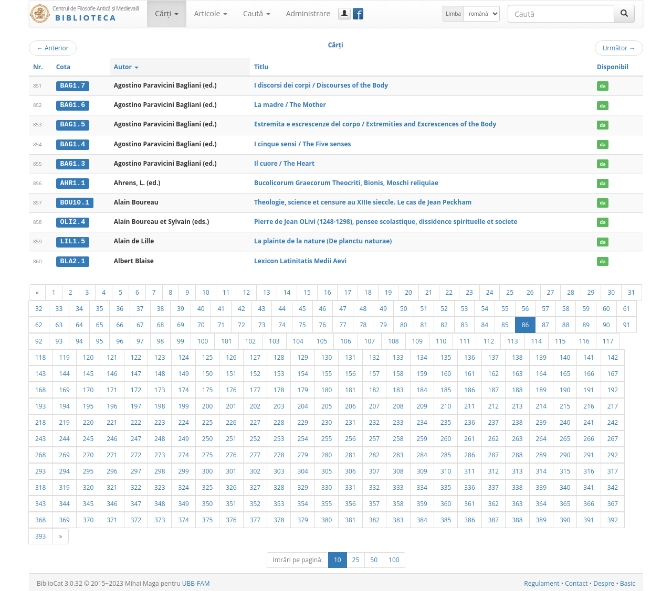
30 (611, 290)
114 (536, 339)
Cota (63, 66)
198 (159, 404)
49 (383, 306)
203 (279, 404)
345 (88, 501)
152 (255, 371)
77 (342, 322)
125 (207, 355)
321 (112, 485)
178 (279, 387)
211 (469, 404)
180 (326, 387)
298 (159, 469)
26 (530, 290)
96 (119, 339)
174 (183, 387)
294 (64, 469)
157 (374, 371)
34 (79, 306)
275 (207, 452)
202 (255, 404)
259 (422, 436)
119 (64, 355)
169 (64, 387)
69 (180, 322)
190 (565, 387)
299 (183, 469)
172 (136, 387)
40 (201, 306)
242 (612, 420)
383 (398, 517)
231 (350, 420)
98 (160, 339)
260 (445, 436)
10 (205, 290)
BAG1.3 (72, 162)
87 (545, 322)
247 (136, 436)
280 (326, 452)
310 (445, 469)
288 (517, 452)
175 (207, 387)
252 (255, 436)
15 (307, 290)
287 (493, 452)
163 (517, 371)
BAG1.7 (72, 85)
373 (159, 517)
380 (326, 517)
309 (422, 469)
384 (422, 517)
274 (183, 452)
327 (255, 485)
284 (422, 452)
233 (398, 420)
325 (207, 485)
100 (202, 339)
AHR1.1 (72, 182)
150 (207, 371)
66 (119, 322)
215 (565, 404)
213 (517, 404)
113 (512, 339)
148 (159, 371)
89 (586, 322)
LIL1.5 (72, 239)
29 (591, 290)
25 (509, 290)
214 (541, 404)
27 (550, 290)
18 (368, 290)
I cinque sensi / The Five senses (302, 142)
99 (180, 339)
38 (160, 306)
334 (422, 485)
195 (88, 404)
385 (445, 517)
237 (493, 420)
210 (445, 404)
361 (469, 501)
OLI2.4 (72, 220)
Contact (576, 581)
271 (112, 452)
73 (262, 322)
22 (449, 290)
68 (160, 322)
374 (183, 517)
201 (231, 404)
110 (441, 339)
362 (493, 501)
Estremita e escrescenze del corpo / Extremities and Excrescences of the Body (375, 124)
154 (302, 371)
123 (159, 355)
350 (207, 501)
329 (302, 485)
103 (274, 339)
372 (136, 517)
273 (159, 452)
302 (255, 469)
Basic (627, 581)
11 (226, 290)
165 (565, 371)
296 (112, 469)
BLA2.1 (72, 259)
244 (64, 436)
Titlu (261, 66)
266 (588, 436)
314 (541, 469)
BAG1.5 (72, 124)
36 (119, 306)
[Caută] (624, 14)
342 (612, 485)
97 (140, 339)
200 (207, 404)
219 (64, 420)
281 (350, 452)
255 (326, 436)
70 (201, 322)
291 (588, 452)
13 (266, 290)
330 (326, 485)
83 (464, 322)
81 (424, 322)
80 (403, 322)
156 (350, 371)
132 (374, 355)
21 (429, 290)
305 (326, 469)
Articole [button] (210, 13)
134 (422, 355)
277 (255, 452)
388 (517, 517)
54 (484, 306)
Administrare (308, 13)
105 (322, 339)
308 (398, 469)
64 (79, 322)
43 (262, 306)
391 (588, 517)
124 (183, 355)
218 (40, 420)
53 (464, 306)
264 (541, 436)
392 (612, 517)
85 (505, 322)
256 (350, 436)
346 (112, 501)
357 (374, 501)
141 (588, 355)
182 (374, 387)
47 (342, 306)
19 (388, 290)
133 (398, 355)
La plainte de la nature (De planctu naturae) (323, 239)
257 (374, 436)
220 (88, 420)
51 (424, 306)
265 (565, 436)
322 (136, 485)
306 (350, 469)
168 (40, 387)
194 (64, 404)
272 (136, 452)
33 (59, 306)
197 (136, 404)
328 (279, 485)
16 (327, 290)
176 (231, 387)
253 (279, 436)
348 (159, 501)
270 (88, 452)
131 (350, 355)
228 (279, 420)
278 (279, 452)
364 (541, 501)
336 (469, 485)
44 (282, 306)
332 (374, 485)
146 (112, 371)
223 (159, 420)
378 (279, 517)
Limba (453, 13)
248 (159, 436)
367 (612, 501)
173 (159, 387)
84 (484, 322)
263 (517, 436)
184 (422, 387)
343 (40, 501)
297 (136, 469)
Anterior (53, 48)
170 (88, 387)
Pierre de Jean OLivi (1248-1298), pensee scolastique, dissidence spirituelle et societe (386, 220)
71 (221, 322)
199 (183, 404)
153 (279, 371)
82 (444, 322)
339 (541, 485)
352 (255, 501)
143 (40, 371)
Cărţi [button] (166, 13)
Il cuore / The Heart (284, 162)
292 (612, 452)
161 (469, 371)
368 (40, 517)
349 (183, 501)
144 (64, 371)
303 (279, 469)
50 (403, 306)
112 (489, 339)
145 (88, 371)
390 (565, 517)
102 (250, 339)
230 (326, 420)
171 (112, 387)
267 (612, 436)
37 (140, 306)
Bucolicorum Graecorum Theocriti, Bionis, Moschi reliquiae (346, 181)
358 (398, 501)
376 (231, 517)
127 (255, 355)
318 (40, 485)
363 (517, 501)
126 (231, 355)
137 (493, 355)
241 (588, 420)
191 (588, 387)
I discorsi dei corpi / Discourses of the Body (321, 85)
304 (302, 469)
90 (606, 322)
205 (326, 404)
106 (345, 339)
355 (326, 501)
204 (302, 404)
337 (493, 485)
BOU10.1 (74, 201)
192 (612, 387)
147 (136, 371)
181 (350, 387)
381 (350, 517)
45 (302, 306)
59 (586, 306)
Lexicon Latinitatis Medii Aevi (300, 258)
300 (207, 469)
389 (541, 517)
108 (393, 339)
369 (64, 517)
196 (112, 404)
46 (323, 306)
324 (183, 485)
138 (517, 355)
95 (99, 339)
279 (302, 452)
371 (112, 517)
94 (79, 339)
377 (255, 517)
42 (241, 306)
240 (565, 420)
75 (302, 322)
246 (112, 436)
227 (255, 420)
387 (493, 517)
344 (64, 501)
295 (88, 469)
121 (112, 355)
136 (469, 355)
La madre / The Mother (290, 104)
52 (444, 306)
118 (40, 355)
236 (469, 420)
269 (64, 452)
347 (136, 501)
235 (445, 420)
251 (231, 436)
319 (64, 485)
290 (565, 452)
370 (88, 517)
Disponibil (612, 66)
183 (398, 387)
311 (469, 469)
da (602, 85)
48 (363, 306)
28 (570, 290)
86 (525, 322)
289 (541, 452)
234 (422, 420)
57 (545, 306)
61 (627, 306)
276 (231, 452)
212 (493, 404)
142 (612, 355)
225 (207, 420)
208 (398, 404)
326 (231, 485)
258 (398, 436)
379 (302, 517)
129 (302, 355)
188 (517, 387)
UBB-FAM (196, 581)
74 (282, 322)
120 (88, 355)
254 (302, 436)
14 (287, 290)
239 (541, 420)
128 (279, 355)
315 (565, 469)
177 (255, 387)
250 (207, 436)
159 (422, 371)
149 (183, 371)
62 (39, 322)
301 (231, 469)
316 (588, 469)
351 (231, 501)
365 (565, 501)
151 (231, 371)
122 (136, 355)
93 (59, 339)
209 (422, 404)
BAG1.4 (72, 143)
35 (99, 306)
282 (374, 452)
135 (445, 355)
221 (112, 420)
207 (374, 404)
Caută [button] (256, 13)
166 (588, 371)
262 (493, 436)
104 (298, 339)
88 (566, 322)
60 (606, 306)
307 (374, 469)
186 (469, 387)
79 (383, 322)
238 (517, 420)
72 (241, 322)
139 (541, 355)
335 (445, 485)
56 (525, 306)
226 (231, 420)
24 (490, 290)
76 (323, 322)
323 (159, 485)
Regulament (541, 581)
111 (464, 339)
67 (140, 322)
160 (445, 371)
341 (588, 485)
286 (469, 452)
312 (493, 469)
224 (183, 420)
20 (408, 290)
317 (612, 469)
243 (40, 436)
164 (541, 371)
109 (417, 339)
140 (565, 355)
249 (183, 436)
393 (40, 534)
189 (541, 387)
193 (40, 404)
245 (88, 436)
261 (469, 436)
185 (445, 387)
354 (302, 501)
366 (588, 501)
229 (302, 420)
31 (631, 290)
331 (350, 485)
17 (347, 290)
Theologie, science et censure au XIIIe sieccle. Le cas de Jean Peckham (362, 201)
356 (350, 501)
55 (505, 306)
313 (517, 469)
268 (40, 452)
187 (493, 387)
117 (608, 339)
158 (398, 371)
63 (59, 322)
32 (39, 306)
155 (326, 371)
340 (565, 485)
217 (612, 404)
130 (326, 355)
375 (207, 517)
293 (40, 469)
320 (88, 485)
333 (398, 485)
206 (350, 404)
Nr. (38, 66)
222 (136, 420)
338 (517, 485)
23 (469, 290)
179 (302, 387)
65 (99, 322)
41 (221, 306)
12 (246, 290)
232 (374, 420)
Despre (603, 581)
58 (566, 306)
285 (445, 452)
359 (422, 501)
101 (226, 339)
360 (445, 501)
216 (588, 404)
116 (584, 339)
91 (627, 322)
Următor (619, 48)
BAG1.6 (72, 105)
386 (469, 517)
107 (369, 339)
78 (363, 322)
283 (398, 452)
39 (180, 306)
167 (612, 371)
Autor (126, 66)
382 (374, 517)
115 (560, 339)
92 (39, 339)
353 (279, 501)
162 (493, 371)
